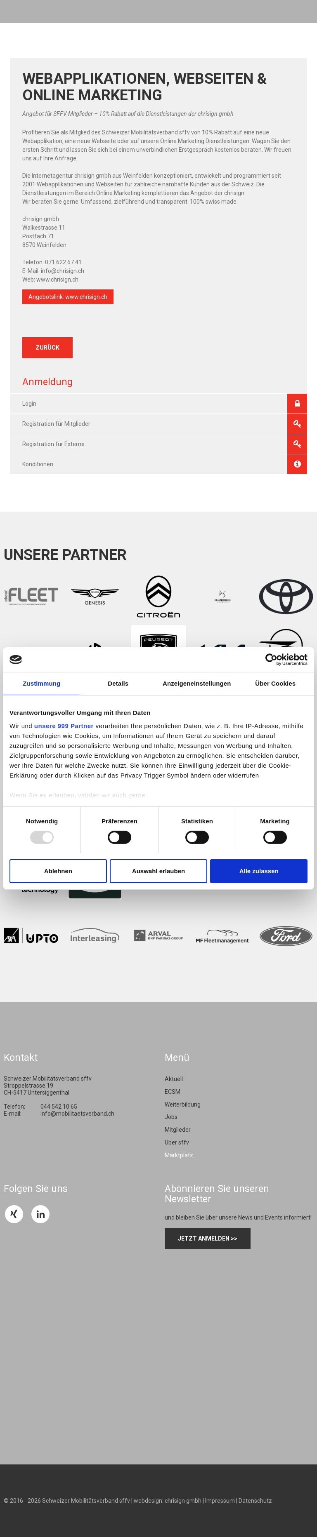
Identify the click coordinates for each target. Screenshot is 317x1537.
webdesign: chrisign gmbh (167, 1500)
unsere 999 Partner (64, 725)
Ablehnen (58, 870)
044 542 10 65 (58, 1106)
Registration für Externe (164, 444)
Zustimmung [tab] (41, 683)
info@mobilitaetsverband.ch (77, 1113)
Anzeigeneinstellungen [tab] (197, 683)
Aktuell (174, 1079)
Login (164, 404)
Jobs (171, 1117)
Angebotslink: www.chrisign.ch (67, 297)
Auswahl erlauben (158, 870)
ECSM (172, 1091)
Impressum (220, 1500)
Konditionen (164, 464)
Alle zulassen (259, 870)
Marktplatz (179, 1155)
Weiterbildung (183, 1104)
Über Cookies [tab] (275, 683)
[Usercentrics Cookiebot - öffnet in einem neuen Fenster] (271, 659)
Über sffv (177, 1142)
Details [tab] (118, 683)
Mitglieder (178, 1129)
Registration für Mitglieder (164, 424)
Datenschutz (255, 1500)
